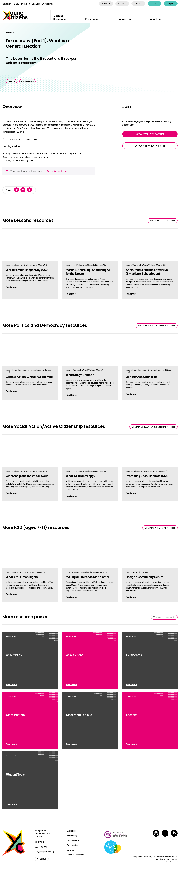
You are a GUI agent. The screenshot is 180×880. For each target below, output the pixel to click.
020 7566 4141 (41, 847)
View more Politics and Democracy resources (156, 326)
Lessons (11, 81)
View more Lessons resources (162, 221)
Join (154, 3)
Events (24, 4)
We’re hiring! (47, 4)
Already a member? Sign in (150, 145)
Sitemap (70, 850)
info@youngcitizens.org (44, 851)
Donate (138, 3)
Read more (11, 287)
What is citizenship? (10, 4)
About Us (155, 19)
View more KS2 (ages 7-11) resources (160, 528)
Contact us (41, 859)
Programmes (92, 19)
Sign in (170, 3)
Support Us (124, 19)
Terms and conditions (75, 855)
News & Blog (34, 4)
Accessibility (72, 835)
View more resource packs (164, 617)
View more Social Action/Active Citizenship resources (153, 427)
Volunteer (106, 3)
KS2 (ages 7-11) (27, 81)
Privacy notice (72, 845)
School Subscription (57, 171)
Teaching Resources (59, 17)
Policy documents (74, 840)
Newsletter (122, 3)
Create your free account (150, 133)
